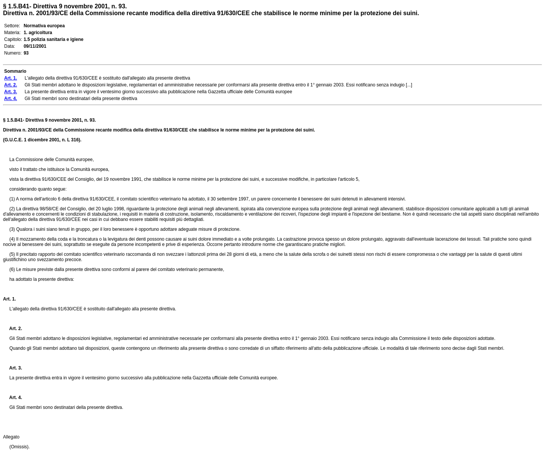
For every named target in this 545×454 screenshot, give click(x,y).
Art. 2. (12, 328)
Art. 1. (9, 299)
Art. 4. (12, 397)
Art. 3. (12, 368)
